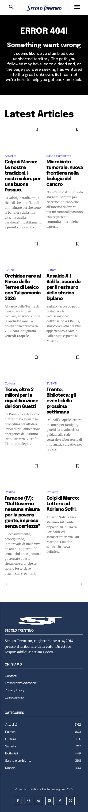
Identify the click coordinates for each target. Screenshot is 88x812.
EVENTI (10, 270)
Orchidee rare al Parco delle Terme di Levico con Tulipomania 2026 (23, 287)
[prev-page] (8, 584)
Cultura (51, 270)
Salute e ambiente (58, 156)
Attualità (10, 156)
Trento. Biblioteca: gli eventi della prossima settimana (61, 401)
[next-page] (79, 584)
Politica (10, 492)
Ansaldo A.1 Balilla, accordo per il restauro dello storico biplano (63, 287)
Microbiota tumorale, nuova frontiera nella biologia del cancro (64, 173)
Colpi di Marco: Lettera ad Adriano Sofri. (62, 504)
